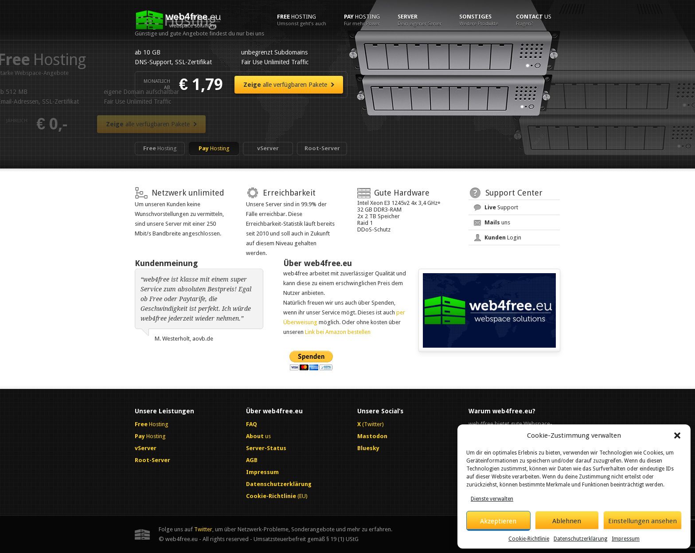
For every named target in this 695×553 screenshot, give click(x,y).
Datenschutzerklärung (580, 539)
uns (497, 222)
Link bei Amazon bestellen (338, 332)
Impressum (626, 539)
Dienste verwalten (492, 499)
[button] (677, 435)
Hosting (301, 20)
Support (501, 207)
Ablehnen (566, 521)
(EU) (277, 496)
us (533, 20)
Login (502, 237)
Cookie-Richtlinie (528, 539)
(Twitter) (370, 424)
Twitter (203, 529)
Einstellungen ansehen (642, 521)
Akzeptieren (498, 521)
